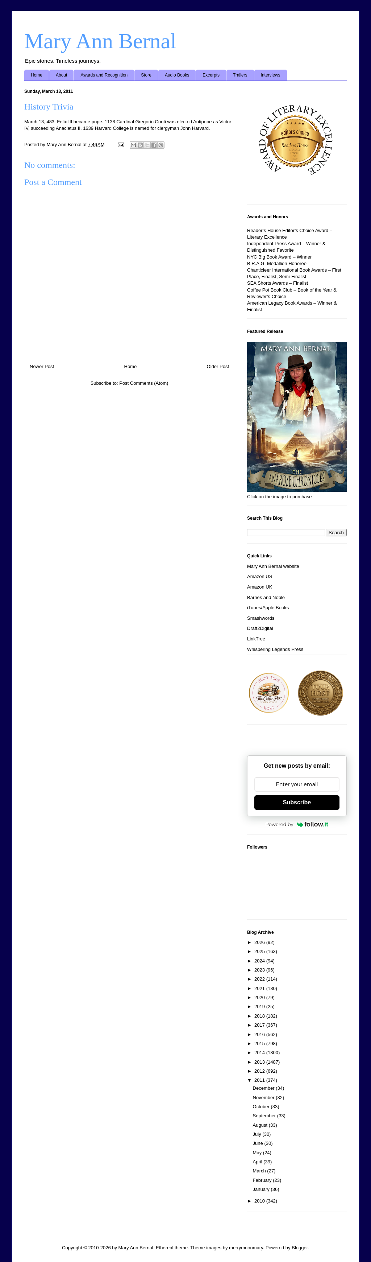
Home (36, 75)
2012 (260, 1071)
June (258, 1143)
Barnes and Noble (266, 597)
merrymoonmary (246, 1247)
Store (146, 75)
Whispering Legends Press (275, 649)
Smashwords (260, 618)
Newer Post (42, 366)
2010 (260, 1201)
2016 (260, 1034)
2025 (260, 951)
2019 (260, 1006)
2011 (260, 1080)
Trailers (240, 75)
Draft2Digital (260, 628)
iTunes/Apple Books (268, 607)
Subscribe (297, 802)
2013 (260, 1062)
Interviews (270, 75)
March (260, 1171)
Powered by (297, 824)
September (265, 1115)
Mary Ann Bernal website (273, 566)
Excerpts (211, 75)
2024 (260, 961)
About (61, 75)
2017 (260, 1025)
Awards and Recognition (104, 75)
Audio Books (177, 75)
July (258, 1134)
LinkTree (256, 639)
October (262, 1106)
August (261, 1125)
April (258, 1161)
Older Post (218, 366)
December (264, 1088)
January (262, 1189)
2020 (260, 997)
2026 (260, 942)
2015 (260, 1043)
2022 (260, 979)
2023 (260, 970)
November (264, 1097)
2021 (260, 988)
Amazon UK (259, 587)
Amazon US (259, 576)
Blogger (300, 1247)
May (258, 1152)
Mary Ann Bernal (100, 41)
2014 (260, 1052)
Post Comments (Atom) (143, 383)
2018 (260, 1016)
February (263, 1180)
